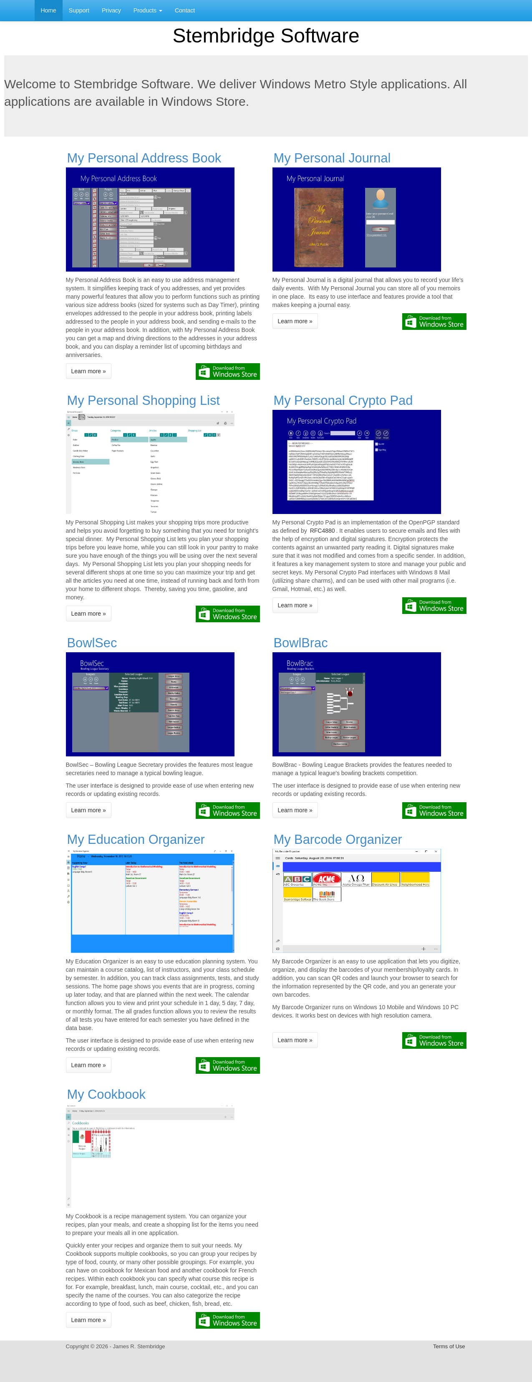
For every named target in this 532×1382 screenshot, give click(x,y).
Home (48, 10)
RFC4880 (322, 530)
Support (79, 10)
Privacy (111, 10)
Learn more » (88, 371)
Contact (185, 10)
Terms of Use (449, 1346)
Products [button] (148, 10)
